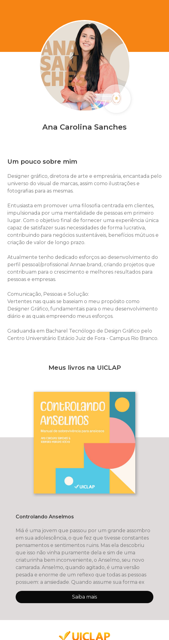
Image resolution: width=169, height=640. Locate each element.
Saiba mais (84, 597)
